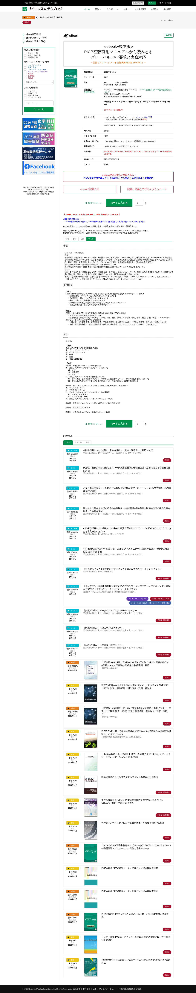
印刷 (169, 35)
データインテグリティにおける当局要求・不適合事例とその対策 (133, 823)
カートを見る (165, 3)
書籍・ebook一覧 (32, 55)
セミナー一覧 (31, 53)
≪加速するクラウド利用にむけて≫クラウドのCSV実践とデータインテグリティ (122, 569)
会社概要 (167, 9)
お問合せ (154, 9)
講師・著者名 (31, 95)
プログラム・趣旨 (32, 97)
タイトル (29, 91)
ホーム (87, 9)
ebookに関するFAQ (35, 41)
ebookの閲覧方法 (89, 189)
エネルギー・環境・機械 (35, 70)
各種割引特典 (89, 92)
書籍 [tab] (87, 442)
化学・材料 (30, 67)
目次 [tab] (82, 239)
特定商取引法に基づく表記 (130, 989)
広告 (94, 989)
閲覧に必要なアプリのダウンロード (147, 189)
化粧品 (28, 78)
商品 (98, 9)
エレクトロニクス (32, 65)
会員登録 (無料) (138, 3)
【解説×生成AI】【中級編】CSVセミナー (103, 645)
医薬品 (28, 74)
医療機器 (29, 76)
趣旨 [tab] (74, 239)
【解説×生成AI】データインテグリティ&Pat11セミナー (110, 610)
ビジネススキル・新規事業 (36, 72)
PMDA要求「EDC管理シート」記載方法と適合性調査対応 (129, 868)
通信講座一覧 (31, 57)
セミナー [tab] (78, 442)
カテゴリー (112, 9)
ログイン (152, 3)
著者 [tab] (67, 239)
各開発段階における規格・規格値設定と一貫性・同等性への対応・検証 (118, 450)
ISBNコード (30, 93)
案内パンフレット (94, 203)
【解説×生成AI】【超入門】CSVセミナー (103, 628)
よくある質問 (140, 9)
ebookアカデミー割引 (36, 38)
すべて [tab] (91, 239)
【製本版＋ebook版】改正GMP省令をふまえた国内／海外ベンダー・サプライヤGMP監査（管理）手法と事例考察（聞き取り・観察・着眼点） (136, 711)
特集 (127, 9)
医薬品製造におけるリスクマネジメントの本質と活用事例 (129, 777)
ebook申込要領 (33, 34)
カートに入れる (119, 202)
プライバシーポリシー (108, 989)
